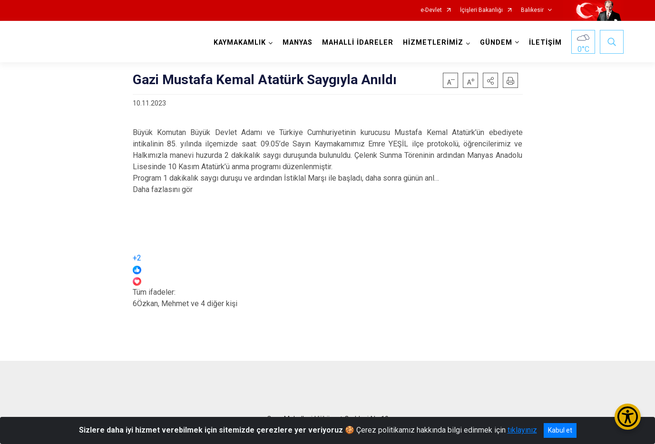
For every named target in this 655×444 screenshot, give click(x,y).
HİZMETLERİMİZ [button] (433, 43)
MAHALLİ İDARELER (357, 43)
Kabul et (560, 430)
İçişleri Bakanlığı (481, 10)
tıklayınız (522, 429)
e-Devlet (431, 10)
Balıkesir (532, 10)
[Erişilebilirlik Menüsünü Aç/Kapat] (628, 417)
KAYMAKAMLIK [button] (240, 43)
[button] (490, 80)
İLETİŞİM (545, 43)
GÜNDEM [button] (496, 43)
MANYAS (298, 43)
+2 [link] (137, 257)
